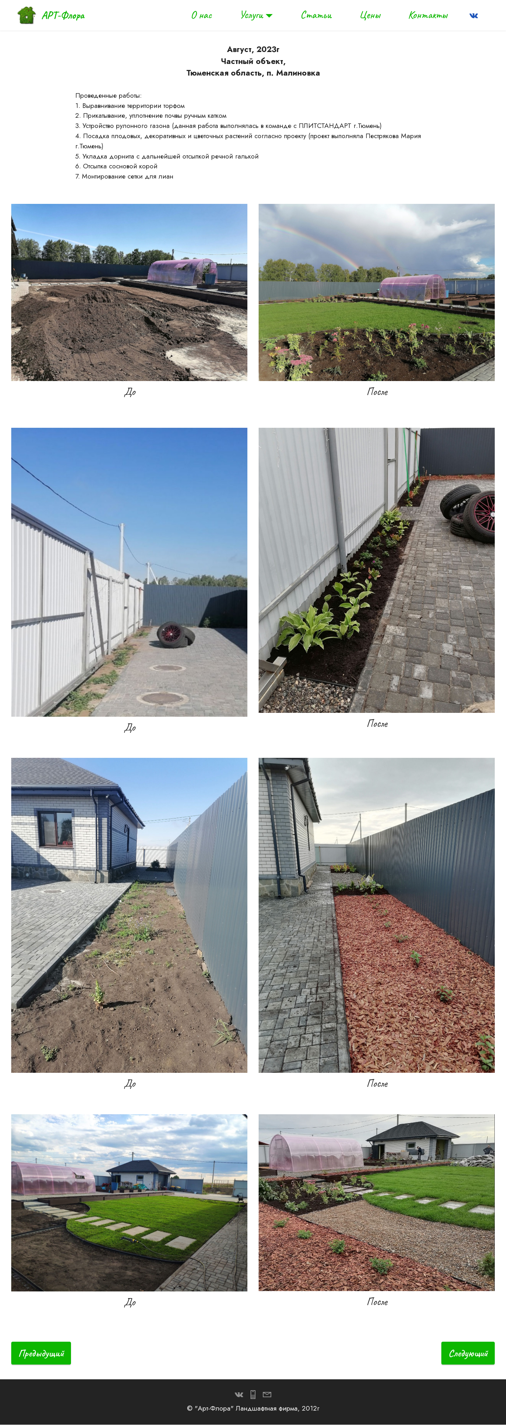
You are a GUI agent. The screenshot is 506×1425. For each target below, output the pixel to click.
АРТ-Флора (62, 15)
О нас (201, 14)
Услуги (251, 14)
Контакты (427, 14)
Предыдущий (41, 1353)
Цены (369, 14)
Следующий (467, 1353)
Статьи (315, 14)
